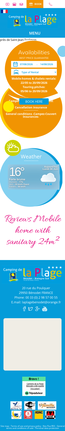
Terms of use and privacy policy (26, 426)
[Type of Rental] (34, 72)
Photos (16, 4)
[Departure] (47, 64)
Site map (5, 426)
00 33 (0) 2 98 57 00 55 (49, 4)
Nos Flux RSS (49, 426)
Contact (23, 4)
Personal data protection (47, 428)
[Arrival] (27, 64)
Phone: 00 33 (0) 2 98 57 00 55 (36, 297)
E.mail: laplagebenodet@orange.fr (36, 302)
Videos (9, 4)
